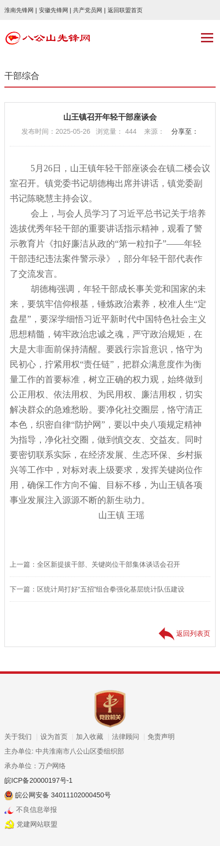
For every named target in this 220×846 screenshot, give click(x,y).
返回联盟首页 (125, 10)
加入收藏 (93, 736)
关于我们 (21, 736)
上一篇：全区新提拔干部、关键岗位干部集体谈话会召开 (95, 564)
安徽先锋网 (55, 10)
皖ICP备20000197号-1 (38, 780)
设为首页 (57, 736)
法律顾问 (129, 736)
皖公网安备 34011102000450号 (62, 795)
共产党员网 (89, 10)
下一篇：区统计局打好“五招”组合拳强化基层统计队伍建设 (97, 589)
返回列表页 (184, 633)
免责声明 (161, 736)
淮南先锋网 (20, 10)
